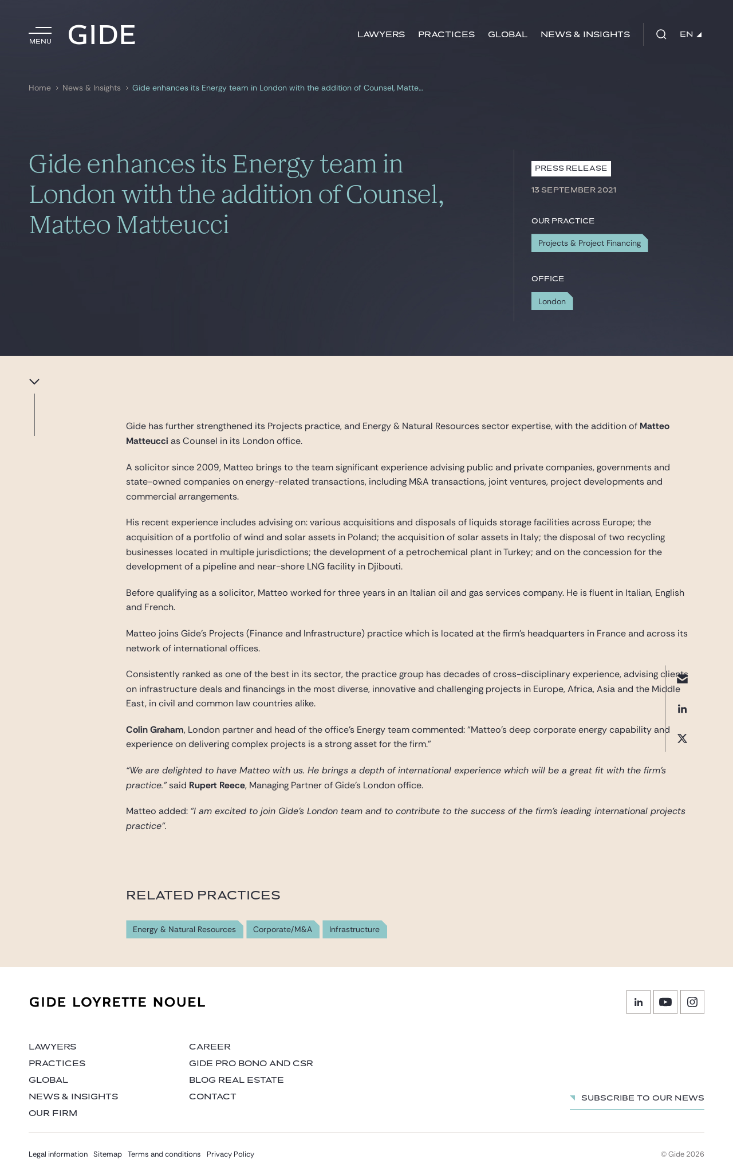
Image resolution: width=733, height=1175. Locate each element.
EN (691, 34)
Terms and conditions (164, 1154)
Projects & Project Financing (589, 243)
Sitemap (107, 1154)
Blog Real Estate (236, 1080)
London (552, 301)
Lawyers (381, 34)
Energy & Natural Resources (184, 929)
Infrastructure (354, 929)
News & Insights (585, 34)
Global (507, 34)
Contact (213, 1097)
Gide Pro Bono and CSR (251, 1063)
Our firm (53, 1113)
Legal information (58, 1154)
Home (40, 88)
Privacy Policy (230, 1154)
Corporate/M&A (282, 929)
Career (210, 1047)
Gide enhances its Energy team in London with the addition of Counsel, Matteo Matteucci (278, 88)
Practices (446, 34)
